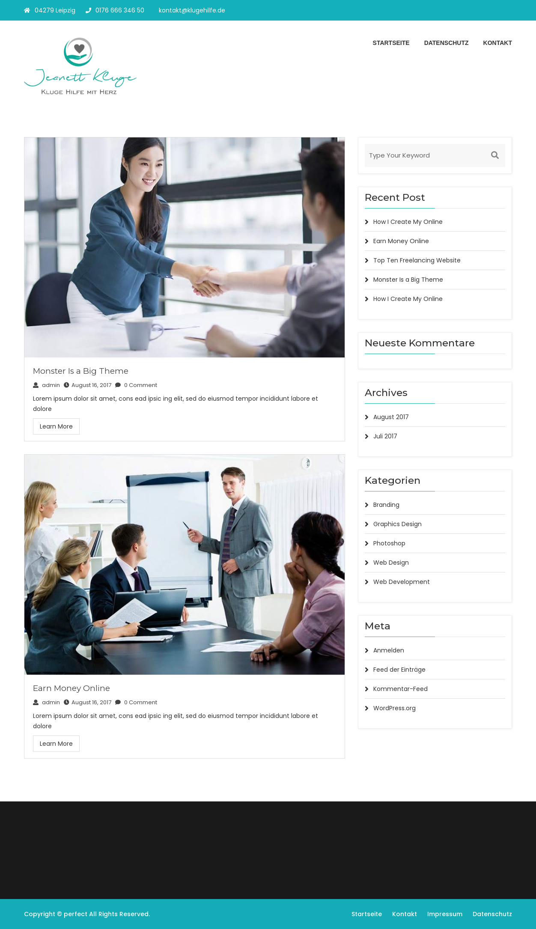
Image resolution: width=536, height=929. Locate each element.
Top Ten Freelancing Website (417, 260)
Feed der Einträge (399, 669)
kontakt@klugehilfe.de (192, 10)
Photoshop (389, 543)
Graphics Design (397, 524)
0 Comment (136, 385)
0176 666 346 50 (115, 10)
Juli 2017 (385, 436)
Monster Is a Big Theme (80, 371)
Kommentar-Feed (400, 689)
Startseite (391, 42)
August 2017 (391, 417)
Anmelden (388, 650)
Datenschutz (446, 42)
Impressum (444, 914)
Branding (386, 504)
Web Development (401, 582)
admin (46, 385)
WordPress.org (394, 708)
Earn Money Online (71, 688)
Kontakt (497, 42)
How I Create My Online (408, 221)
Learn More (56, 426)
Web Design (391, 562)
